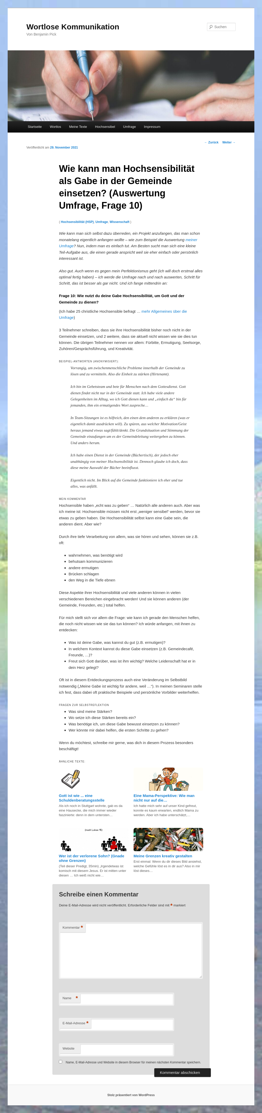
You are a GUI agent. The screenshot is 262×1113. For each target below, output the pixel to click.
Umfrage (129, 127)
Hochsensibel (105, 127)
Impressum (152, 127)
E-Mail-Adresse (75, 1023)
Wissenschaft (119, 222)
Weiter (229, 142)
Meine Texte (78, 127)
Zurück (211, 142)
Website (68, 1048)
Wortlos (55, 127)
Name (70, 998)
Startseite (35, 127)
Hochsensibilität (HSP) (77, 222)
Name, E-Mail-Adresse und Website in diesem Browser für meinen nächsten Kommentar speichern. (133, 1062)
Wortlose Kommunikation (72, 27)
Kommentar (72, 927)
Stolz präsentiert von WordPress (131, 1095)
